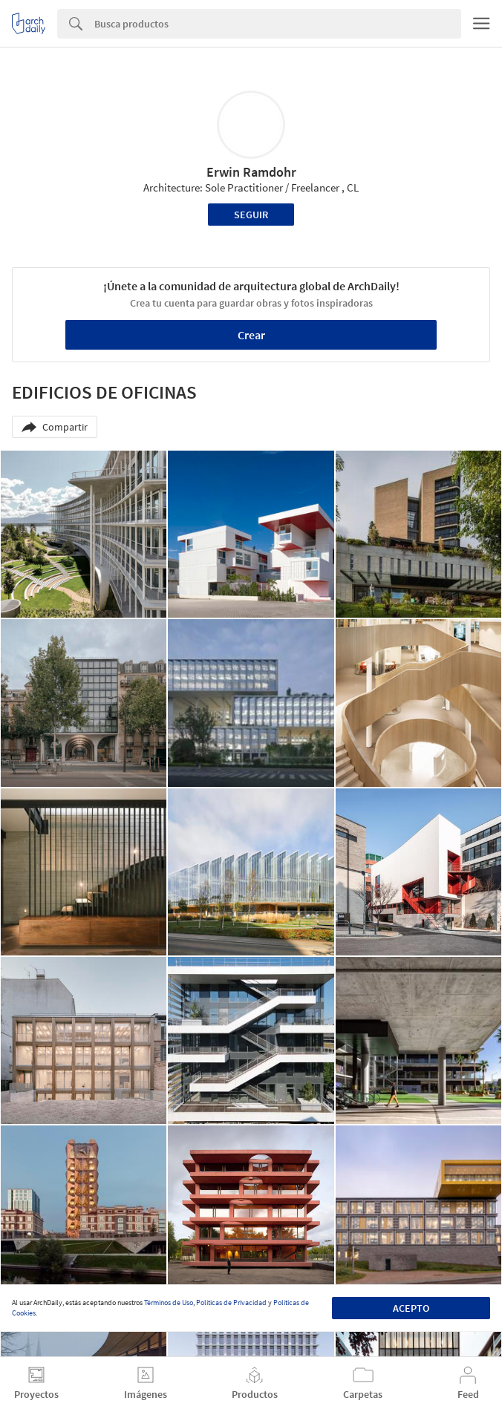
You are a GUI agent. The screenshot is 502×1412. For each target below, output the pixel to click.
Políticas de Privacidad (231, 1302)
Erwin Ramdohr (251, 171)
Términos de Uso (168, 1302)
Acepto (411, 1308)
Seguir (251, 214)
